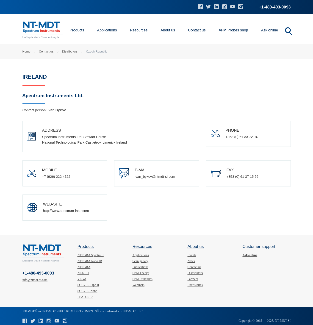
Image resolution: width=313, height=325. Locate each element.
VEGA (82, 279)
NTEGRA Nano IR (90, 261)
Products (77, 30)
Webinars (139, 285)
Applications (107, 30)
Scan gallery (141, 261)
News (191, 261)
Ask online (269, 30)
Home (26, 51)
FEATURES (85, 297)
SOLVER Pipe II (88, 285)
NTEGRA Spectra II (91, 255)
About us (168, 30)
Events (192, 255)
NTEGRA (84, 267)
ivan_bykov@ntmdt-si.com (155, 176)
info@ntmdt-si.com (35, 280)
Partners (193, 279)
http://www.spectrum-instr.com (66, 211)
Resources (138, 30)
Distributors (70, 51)
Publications (140, 267)
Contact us (196, 30)
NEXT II (83, 273)
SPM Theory (141, 273)
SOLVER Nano (87, 291)
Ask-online (250, 255)
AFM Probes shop (233, 30)
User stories (195, 285)
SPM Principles (143, 279)
